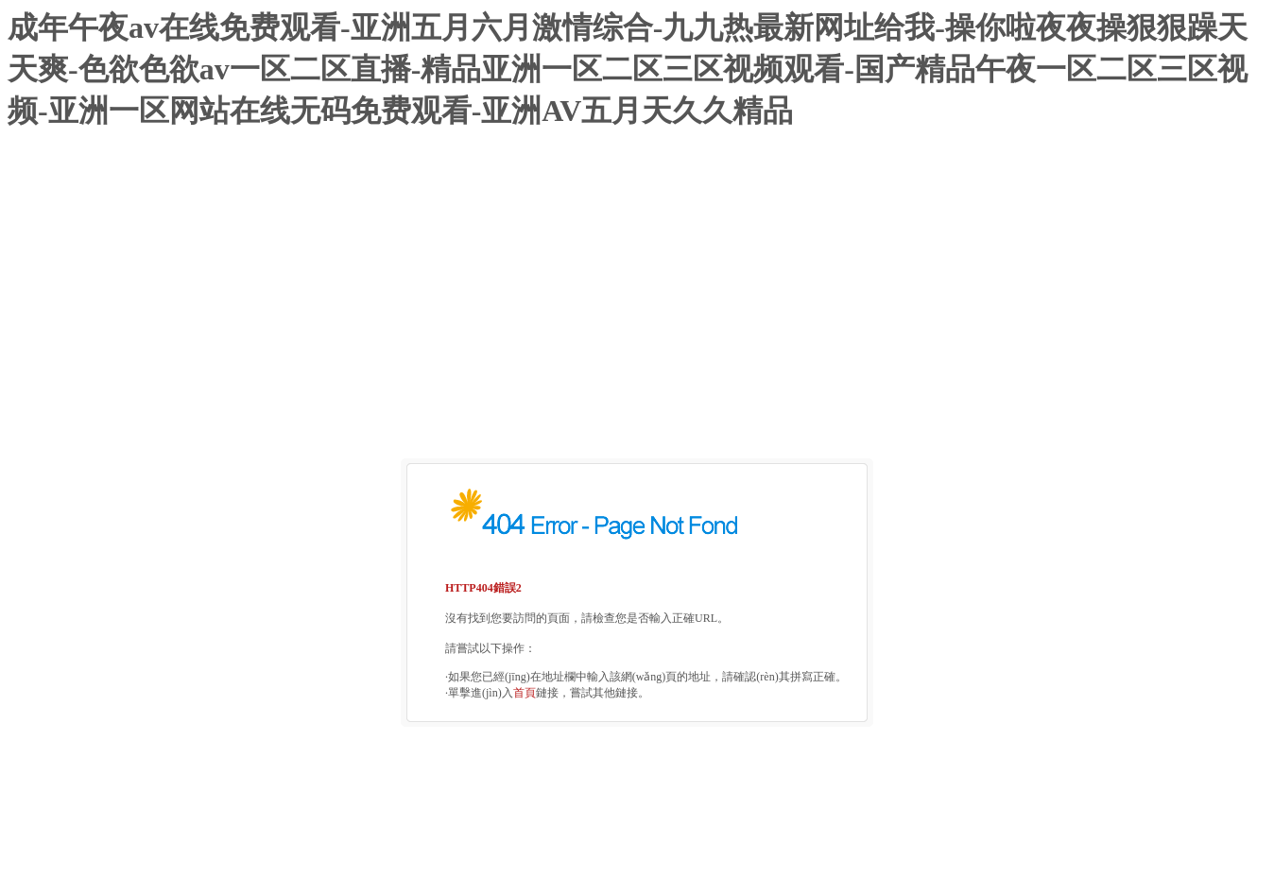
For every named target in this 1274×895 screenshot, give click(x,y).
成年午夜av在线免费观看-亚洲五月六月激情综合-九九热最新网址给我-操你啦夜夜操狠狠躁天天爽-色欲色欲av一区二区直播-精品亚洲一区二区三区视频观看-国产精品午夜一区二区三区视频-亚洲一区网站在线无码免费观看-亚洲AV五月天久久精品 (628, 69)
